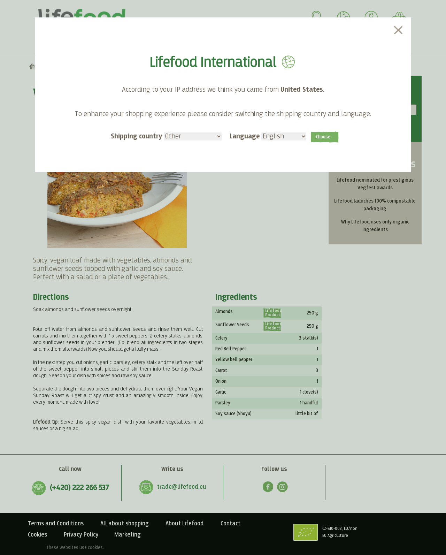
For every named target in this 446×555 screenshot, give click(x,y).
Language (268, 136)
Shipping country (166, 136)
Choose (323, 137)
